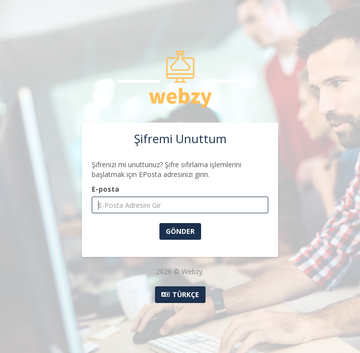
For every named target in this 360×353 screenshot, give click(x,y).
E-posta (105, 189)
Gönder (180, 231)
